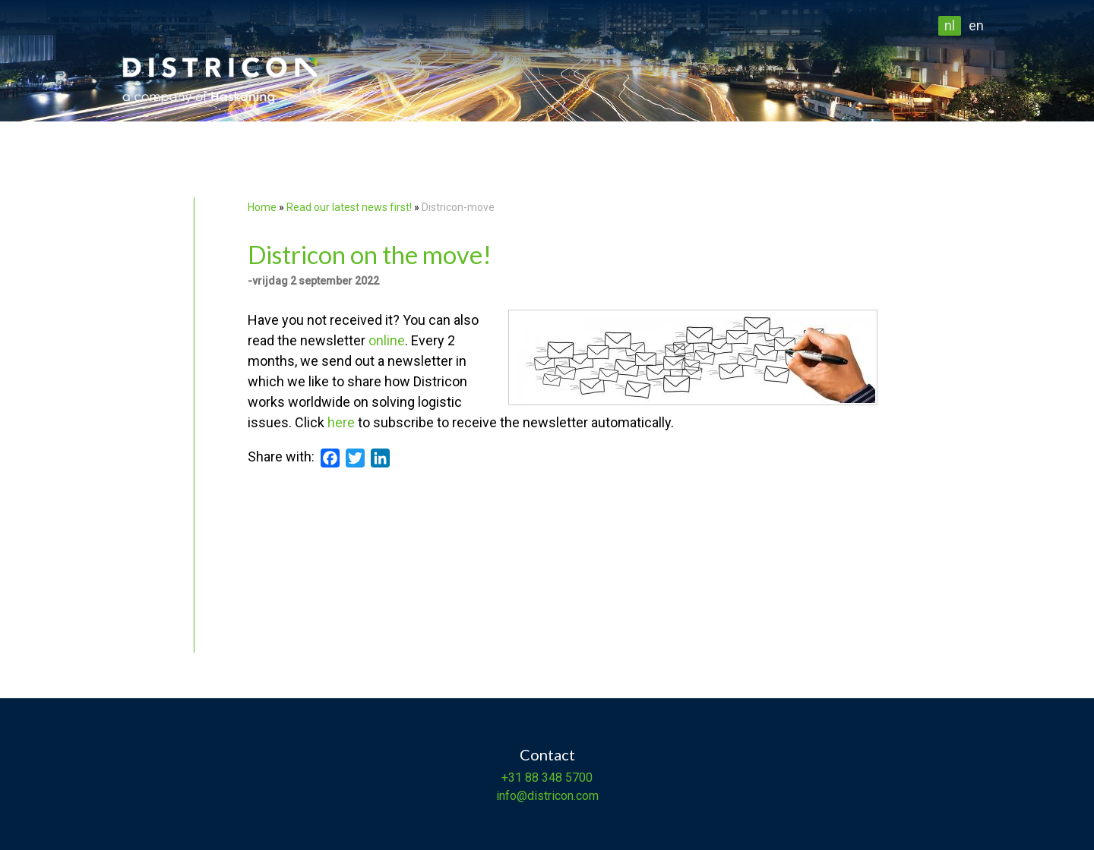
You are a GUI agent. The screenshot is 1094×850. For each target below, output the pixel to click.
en (976, 25)
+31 (511, 777)
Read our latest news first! (350, 207)
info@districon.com (547, 796)
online (386, 340)
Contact (547, 754)
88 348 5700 (557, 777)
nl (949, 25)
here (341, 422)
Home (262, 207)
